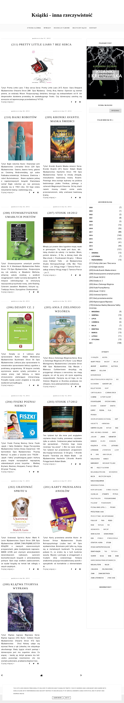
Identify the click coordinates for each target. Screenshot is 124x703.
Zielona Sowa (107, 569)
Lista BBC (114, 445)
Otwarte (105, 494)
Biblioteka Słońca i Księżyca (101, 379)
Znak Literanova (97, 578)
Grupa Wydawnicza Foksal (101, 419)
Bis (117, 379)
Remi (92, 525)
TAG (105, 551)
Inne (116, 428)
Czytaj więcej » (7, 102)
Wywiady (47, 28)
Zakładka (94, 569)
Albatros (103, 366)
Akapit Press (95, 362)
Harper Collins (96, 428)
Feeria (101, 410)
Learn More (58, 697)
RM (108, 525)
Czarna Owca (110, 393)
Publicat (94, 520)
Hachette (94, 423)
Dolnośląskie (96, 401)
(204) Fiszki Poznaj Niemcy (99, 288)
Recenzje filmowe (62, 28)
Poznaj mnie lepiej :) (98, 507)
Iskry (114, 432)
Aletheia (114, 366)
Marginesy (95, 463)
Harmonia (105, 423)
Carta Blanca (96, 393)
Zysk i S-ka (111, 578)
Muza (93, 476)
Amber (93, 370)
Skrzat (106, 529)
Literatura (106, 450)
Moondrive (113, 472)
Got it (67, 697)
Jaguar (93, 437)
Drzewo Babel (110, 401)
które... (104, 445)
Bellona (103, 370)
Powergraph (106, 503)
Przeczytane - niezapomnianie (102, 516)
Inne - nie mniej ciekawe (99, 432)
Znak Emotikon (104, 573)
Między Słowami (103, 468)
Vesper (93, 556)
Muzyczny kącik (80, 28)
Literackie (94, 450)
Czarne (93, 397)
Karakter (112, 437)
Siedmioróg (95, 529)
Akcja (115, 362)
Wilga (107, 565)
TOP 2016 (114, 551)
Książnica (94, 445)
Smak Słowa (95, 534)
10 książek (94, 357)
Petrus (115, 494)
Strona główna (34, 28)
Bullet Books (96, 388)
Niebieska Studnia (97, 485)
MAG (97, 454)
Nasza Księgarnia (97, 481)
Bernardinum (96, 375)
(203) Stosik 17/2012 (62, 401)
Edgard (93, 406)
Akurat (93, 366)
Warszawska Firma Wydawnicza (103, 560)
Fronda (93, 415)
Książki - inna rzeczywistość (62, 15)
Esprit (93, 410)
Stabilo (100, 538)
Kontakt (93, 28)
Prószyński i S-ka (97, 512)
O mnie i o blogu (112, 490)
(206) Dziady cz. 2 (20, 307)
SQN (92, 538)
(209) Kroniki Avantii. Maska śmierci (102, 270)
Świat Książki (95, 551)
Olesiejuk (94, 494)
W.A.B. (102, 556)
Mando (106, 459)
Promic (113, 507)
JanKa (102, 437)
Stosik (108, 542)
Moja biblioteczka (98, 472)
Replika (101, 525)
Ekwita (112, 406)
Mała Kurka (95, 459)
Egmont (103, 406)
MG (92, 468)
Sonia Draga (108, 534)
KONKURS (112, 441)
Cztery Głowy (105, 397)
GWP (116, 419)
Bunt (107, 388)
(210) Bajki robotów (20, 117)
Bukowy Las (107, 384)
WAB (109, 556)
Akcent (107, 362)
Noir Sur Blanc (96, 490)
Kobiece (94, 441)
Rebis (110, 520)
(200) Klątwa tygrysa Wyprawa (100, 302)
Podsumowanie (110, 498)
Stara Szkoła (112, 538)
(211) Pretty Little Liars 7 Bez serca (41, 44)
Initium (108, 428)
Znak (92, 573)
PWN (102, 520)
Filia (109, 410)
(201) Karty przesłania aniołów (100, 298)
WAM (117, 556)
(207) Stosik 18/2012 (62, 212)
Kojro (103, 441)
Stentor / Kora (96, 542)
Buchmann (95, 384)
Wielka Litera (96, 565)
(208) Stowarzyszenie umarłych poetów (104, 274)
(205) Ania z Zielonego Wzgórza (101, 284)
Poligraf (94, 503)
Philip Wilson (96, 498)
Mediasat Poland (109, 463)
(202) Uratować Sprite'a (98, 295)
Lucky (117, 450)
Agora (104, 357)
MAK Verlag (107, 454)
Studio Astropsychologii (100, 547)
